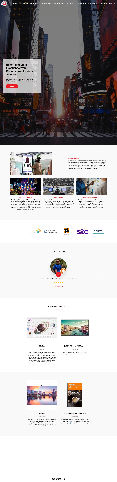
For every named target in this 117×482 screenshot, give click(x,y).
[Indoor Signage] (34, 166)
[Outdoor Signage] (25, 188)
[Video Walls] (58, 188)
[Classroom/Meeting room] (91, 188)
